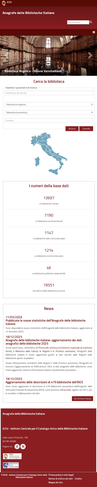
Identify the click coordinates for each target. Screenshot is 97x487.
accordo (67, 390)
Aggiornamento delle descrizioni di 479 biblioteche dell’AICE (44, 382)
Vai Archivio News (82, 398)
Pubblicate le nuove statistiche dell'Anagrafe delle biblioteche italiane (46, 322)
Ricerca (72, 128)
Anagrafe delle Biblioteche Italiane (28, 12)
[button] (7, 55)
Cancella (86, 128)
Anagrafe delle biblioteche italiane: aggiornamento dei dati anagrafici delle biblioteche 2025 (44, 342)
